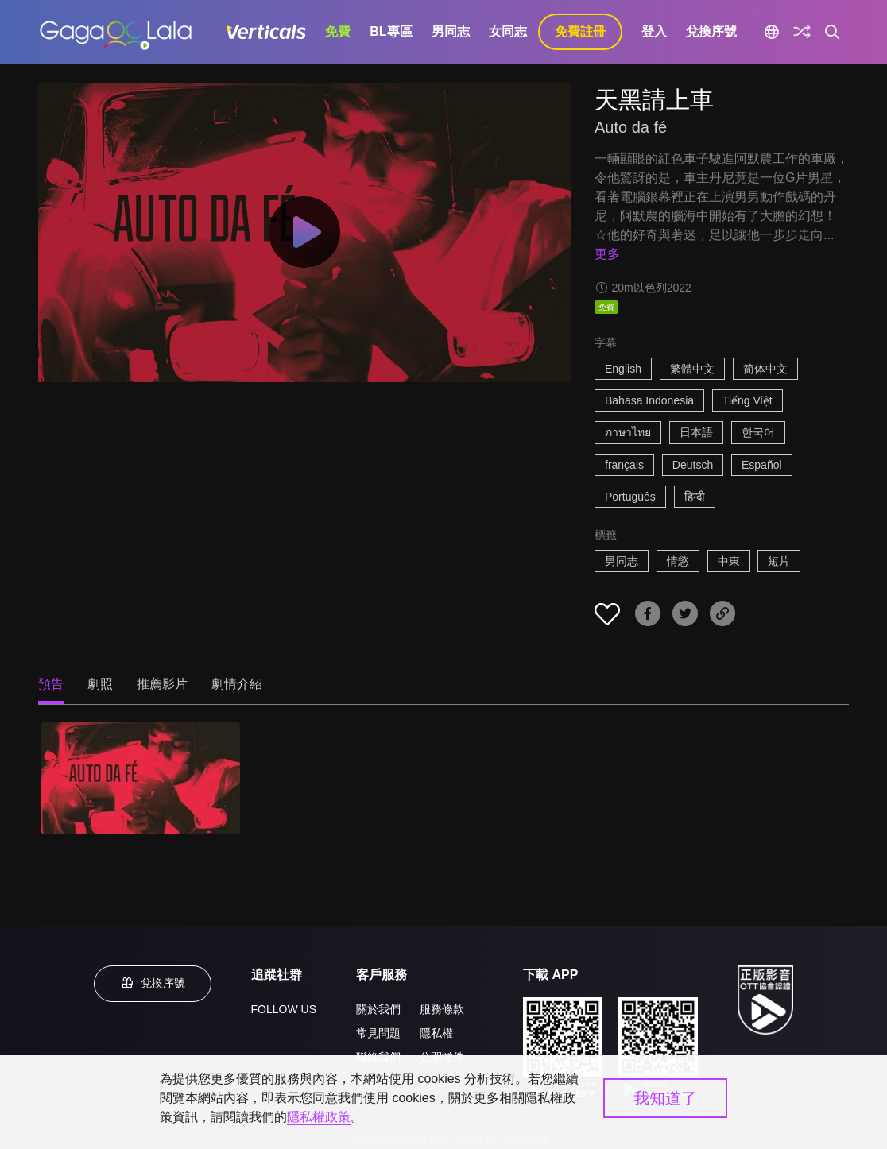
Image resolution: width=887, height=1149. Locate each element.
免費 (338, 31)
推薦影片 (162, 684)
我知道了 (665, 1098)
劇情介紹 (236, 684)
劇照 (100, 684)
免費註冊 (580, 31)
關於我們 (378, 1009)
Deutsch (692, 464)
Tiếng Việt (747, 400)
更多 (607, 254)
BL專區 (391, 31)
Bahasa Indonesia (649, 400)
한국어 (758, 432)
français (624, 464)
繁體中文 (692, 368)
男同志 (451, 31)
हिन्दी (694, 496)
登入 (654, 31)
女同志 (508, 31)
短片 (779, 561)
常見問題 (378, 1033)
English (623, 368)
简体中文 (765, 368)
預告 (51, 684)
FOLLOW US (283, 1009)
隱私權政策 (319, 1117)
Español (762, 464)
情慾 (678, 561)
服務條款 (442, 1009)
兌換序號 (711, 31)
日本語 (696, 432)
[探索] (802, 32)
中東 (729, 561)
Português (630, 496)
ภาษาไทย (628, 432)
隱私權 (436, 1033)
